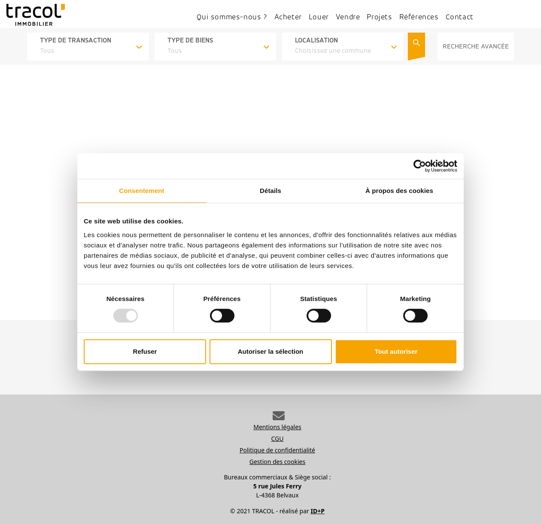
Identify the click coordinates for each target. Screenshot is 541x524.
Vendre (348, 17)
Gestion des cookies (277, 462)
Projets (379, 17)
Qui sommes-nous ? (232, 17)
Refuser (145, 351)
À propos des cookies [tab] (399, 190)
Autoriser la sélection (271, 351)
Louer (319, 17)
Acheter (288, 17)
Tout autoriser (396, 351)
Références (419, 17)
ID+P (317, 511)
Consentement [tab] (141, 190)
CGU (277, 438)
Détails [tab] (270, 190)
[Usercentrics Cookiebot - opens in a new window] (419, 166)
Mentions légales (277, 427)
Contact (460, 17)
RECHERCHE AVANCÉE (476, 46)
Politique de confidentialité (277, 450)
